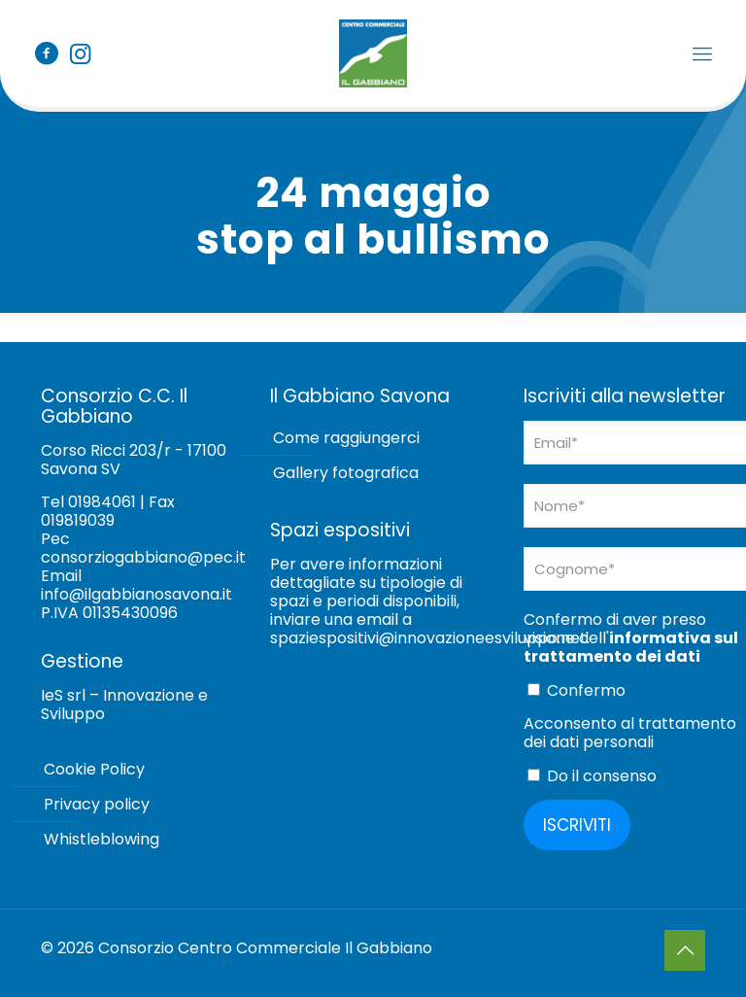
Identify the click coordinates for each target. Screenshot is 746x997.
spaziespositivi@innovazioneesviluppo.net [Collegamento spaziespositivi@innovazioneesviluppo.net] (428, 638)
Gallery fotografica (346, 473)
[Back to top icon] (684, 950)
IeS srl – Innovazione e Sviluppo (124, 704)
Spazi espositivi (340, 530)
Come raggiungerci (346, 438)
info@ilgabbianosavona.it (136, 594)
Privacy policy (97, 804)
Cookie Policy (94, 769)
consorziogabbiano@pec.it (143, 557)
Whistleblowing (101, 839)
